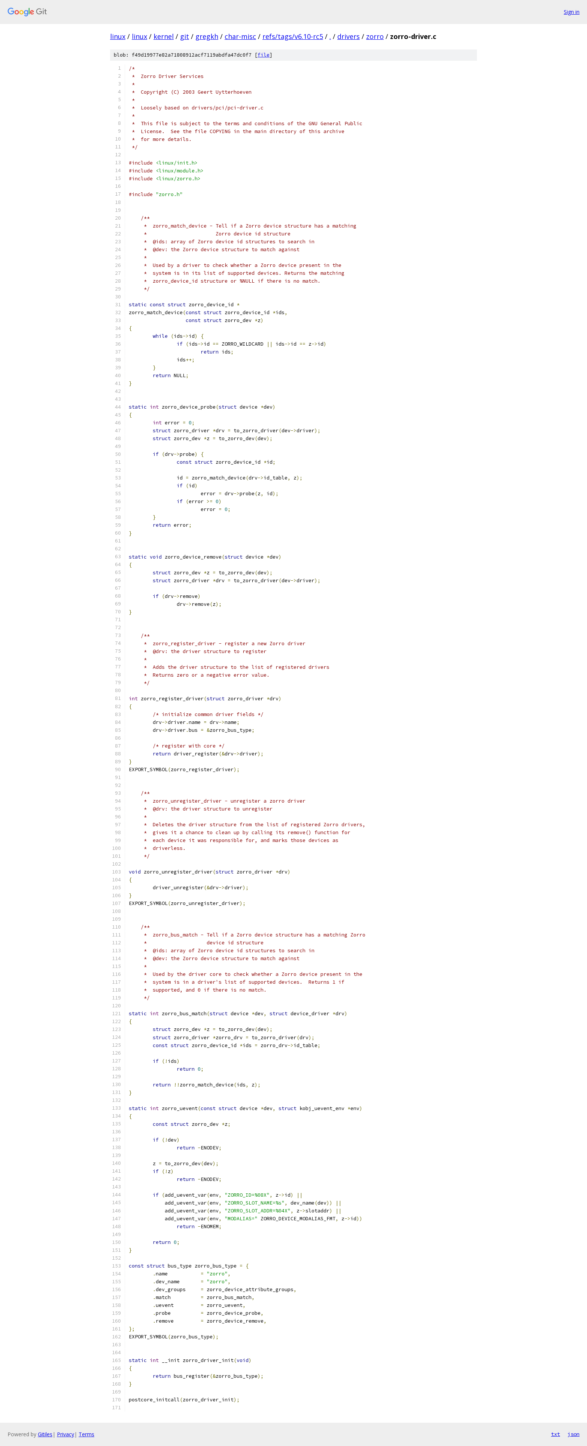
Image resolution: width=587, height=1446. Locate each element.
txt (555, 1434)
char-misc (240, 36)
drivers (348, 36)
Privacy (65, 1434)
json (574, 1434)
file (264, 55)
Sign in (572, 11)
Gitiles (45, 1434)
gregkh (206, 36)
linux (117, 36)
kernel (163, 36)
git (184, 36)
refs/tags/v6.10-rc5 (292, 36)
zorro (375, 36)
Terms (86, 1434)
